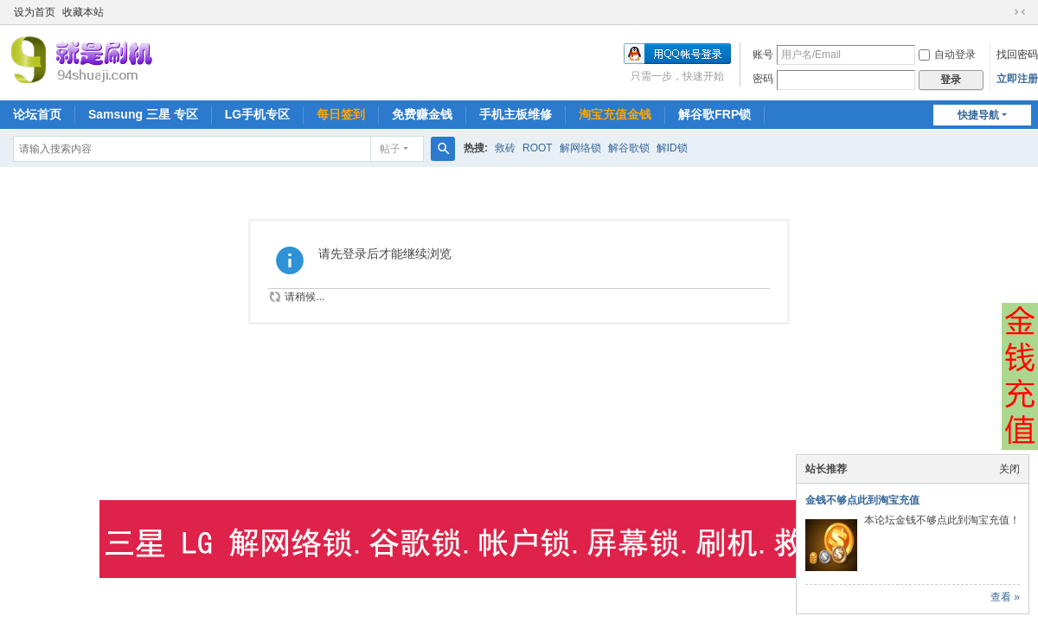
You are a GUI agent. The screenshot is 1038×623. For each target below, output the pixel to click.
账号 (763, 54)
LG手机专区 (257, 114)
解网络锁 (580, 148)
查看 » (1005, 597)
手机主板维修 (515, 114)
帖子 (390, 149)
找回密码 (1017, 54)
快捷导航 (978, 115)
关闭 (1009, 469)
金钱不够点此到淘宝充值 (862, 500)
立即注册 (1017, 79)
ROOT (537, 148)
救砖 (505, 148)
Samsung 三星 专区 (143, 114)
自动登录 (947, 54)
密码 (763, 79)
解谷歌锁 (629, 148)
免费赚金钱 (422, 114)
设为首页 (34, 12)
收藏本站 (83, 12)
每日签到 (341, 114)
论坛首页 (37, 114)
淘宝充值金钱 (615, 114)
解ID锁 (672, 148)
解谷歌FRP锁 (714, 114)
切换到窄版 (1020, 12)
